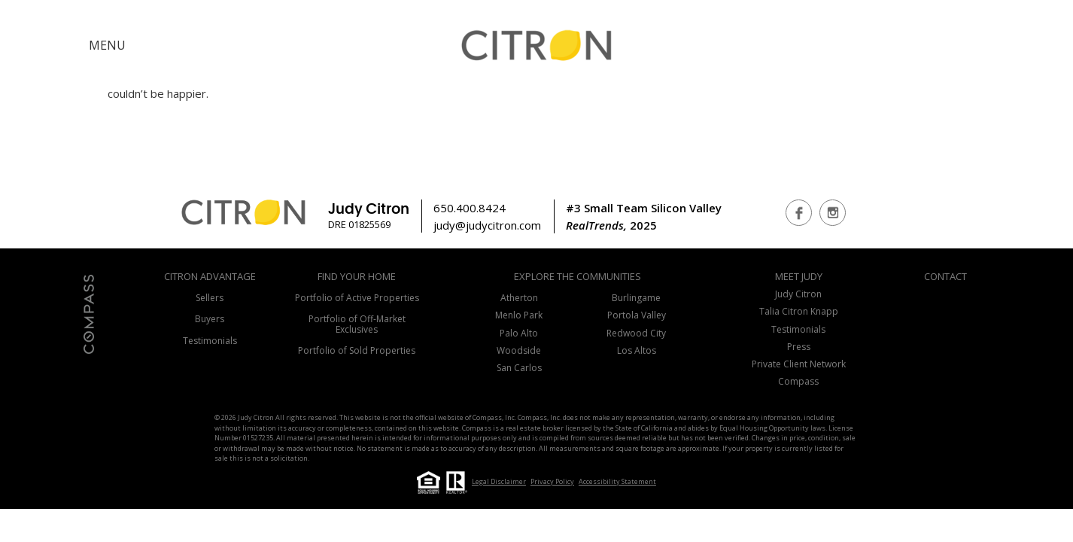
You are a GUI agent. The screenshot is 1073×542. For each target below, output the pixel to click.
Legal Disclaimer (499, 481)
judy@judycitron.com (487, 225)
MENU (107, 45)
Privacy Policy (552, 481)
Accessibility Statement (617, 481)
